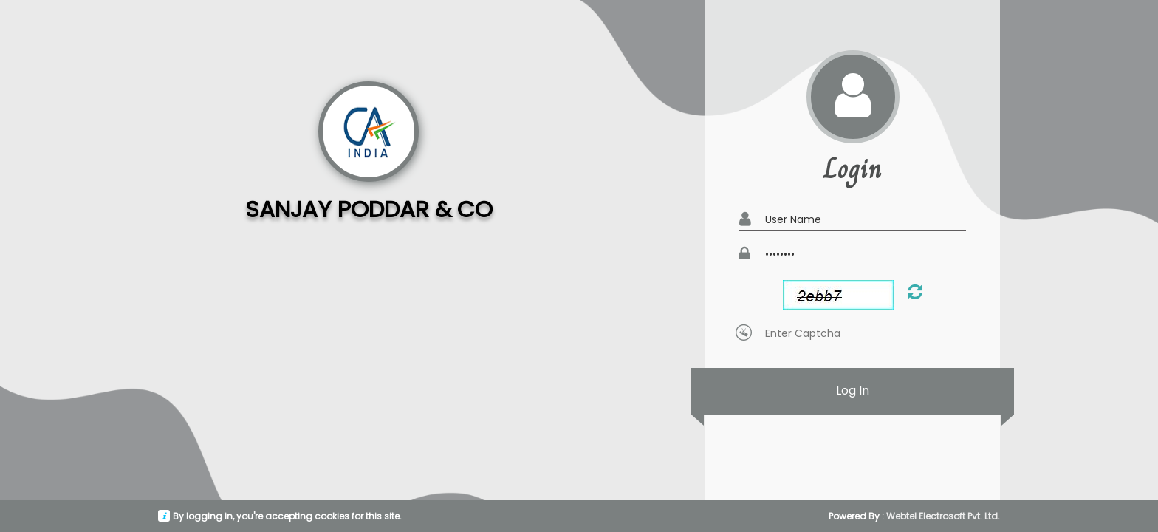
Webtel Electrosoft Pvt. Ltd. (943, 516)
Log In (853, 391)
